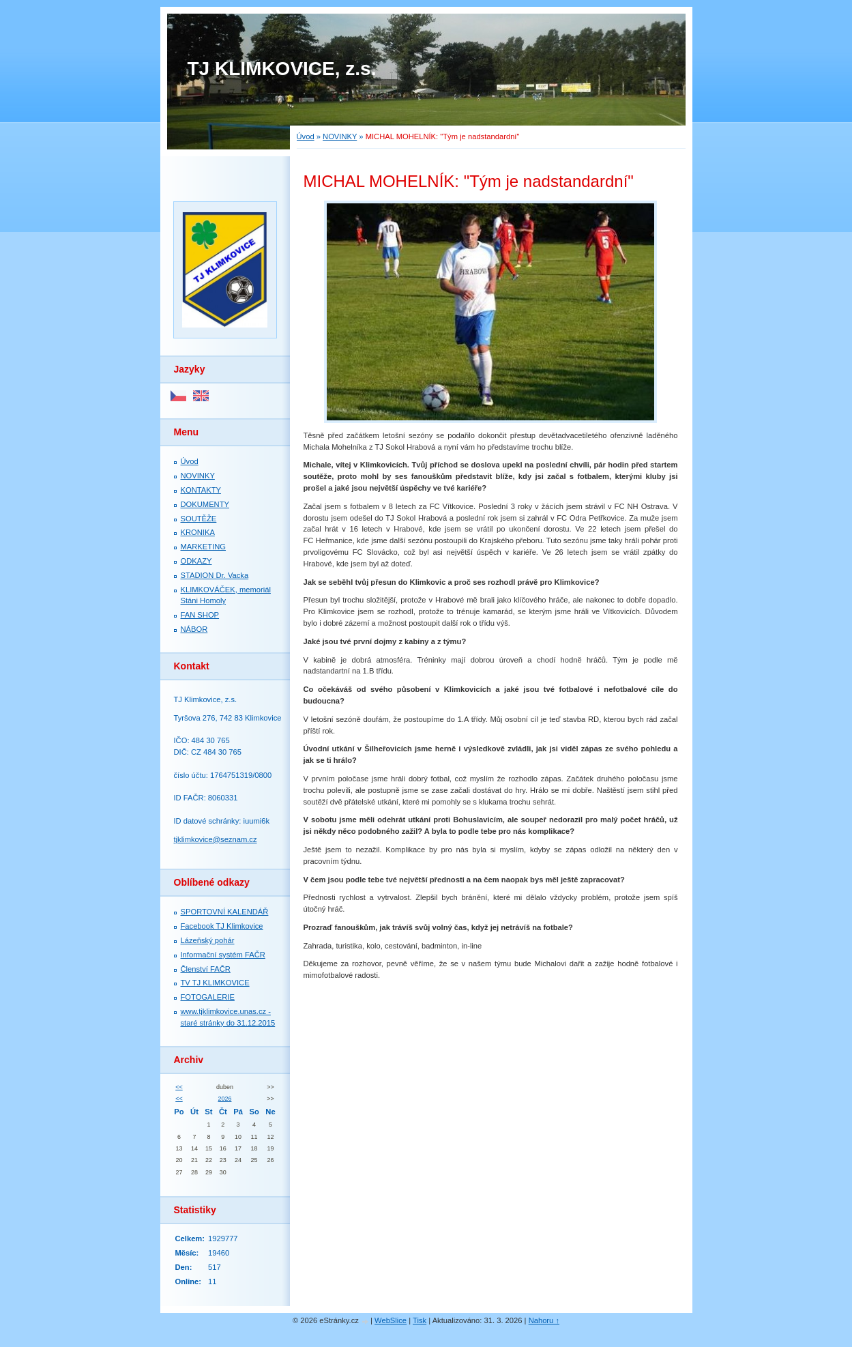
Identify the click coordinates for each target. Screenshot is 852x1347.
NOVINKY (340, 136)
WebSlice (390, 1320)
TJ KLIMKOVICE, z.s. (282, 68)
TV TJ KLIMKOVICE (215, 983)
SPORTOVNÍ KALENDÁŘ (225, 912)
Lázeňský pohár (208, 940)
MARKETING (203, 546)
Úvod (305, 136)
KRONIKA (198, 532)
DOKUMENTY (205, 504)
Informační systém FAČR (223, 955)
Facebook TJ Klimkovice (222, 926)
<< (178, 1087)
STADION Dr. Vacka (215, 575)
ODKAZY (196, 561)
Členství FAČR (206, 969)
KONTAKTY (201, 490)
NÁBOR (194, 629)
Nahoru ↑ (544, 1320)
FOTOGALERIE (208, 997)
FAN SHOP (200, 615)
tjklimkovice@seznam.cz (215, 839)
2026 (225, 1098)
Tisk (419, 1320)
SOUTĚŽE (199, 519)
